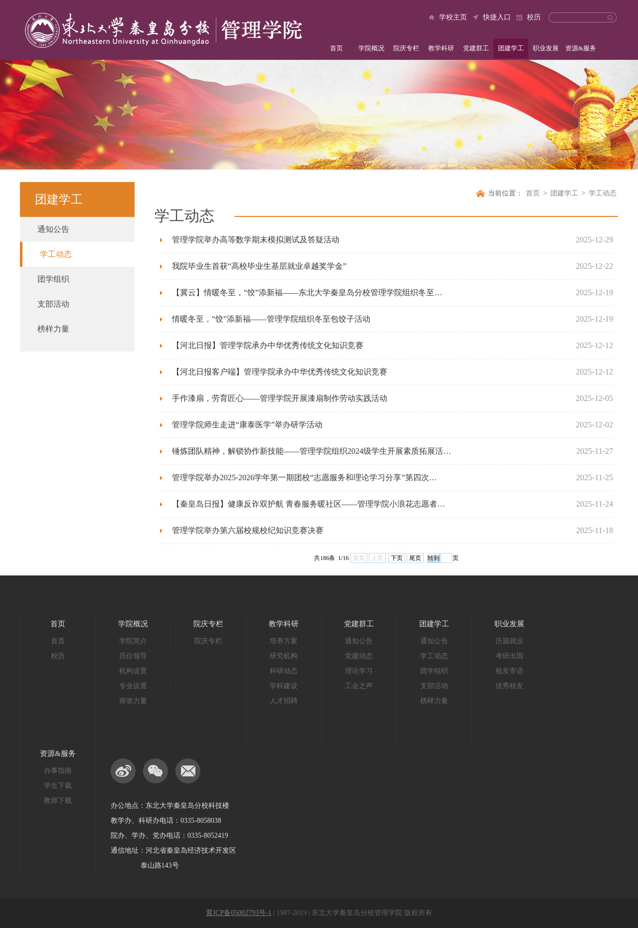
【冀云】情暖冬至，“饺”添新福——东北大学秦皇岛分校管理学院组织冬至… (307, 292)
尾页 (415, 558)
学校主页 (453, 17)
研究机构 (284, 656)
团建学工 (511, 48)
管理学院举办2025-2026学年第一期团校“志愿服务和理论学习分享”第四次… (304, 477)
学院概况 (371, 48)
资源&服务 (580, 48)
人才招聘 (284, 701)
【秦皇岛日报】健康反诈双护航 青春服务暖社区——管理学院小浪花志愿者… (308, 504)
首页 (336, 48)
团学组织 (53, 279)
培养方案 (284, 641)
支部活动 (53, 304)
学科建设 (284, 686)
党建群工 (476, 48)
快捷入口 (497, 17)
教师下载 (58, 800)
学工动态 (56, 254)
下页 (397, 558)
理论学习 (359, 671)
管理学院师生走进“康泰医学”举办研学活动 (247, 424)
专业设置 (133, 686)
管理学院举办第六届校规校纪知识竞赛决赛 (247, 530)
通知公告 (53, 229)
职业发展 (546, 48)
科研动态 (284, 671)
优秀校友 (509, 686)
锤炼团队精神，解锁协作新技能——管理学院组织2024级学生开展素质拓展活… (311, 451)
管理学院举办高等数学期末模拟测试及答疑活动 (255, 239)
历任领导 (133, 656)
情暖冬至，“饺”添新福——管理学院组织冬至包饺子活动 (271, 319)
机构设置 (133, 671)
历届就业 (509, 641)
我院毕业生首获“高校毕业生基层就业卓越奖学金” (259, 266)
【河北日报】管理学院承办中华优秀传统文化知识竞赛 (267, 345)
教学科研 (441, 48)
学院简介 (133, 641)
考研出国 (509, 656)
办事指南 (58, 770)
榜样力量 (53, 329)
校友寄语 (509, 671)
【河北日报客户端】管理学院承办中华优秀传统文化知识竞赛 (279, 372)
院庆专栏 (406, 48)
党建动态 (359, 656)
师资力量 (133, 701)
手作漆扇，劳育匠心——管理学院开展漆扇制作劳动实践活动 (279, 398)
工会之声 (359, 686)
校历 (534, 17)
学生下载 (58, 785)
